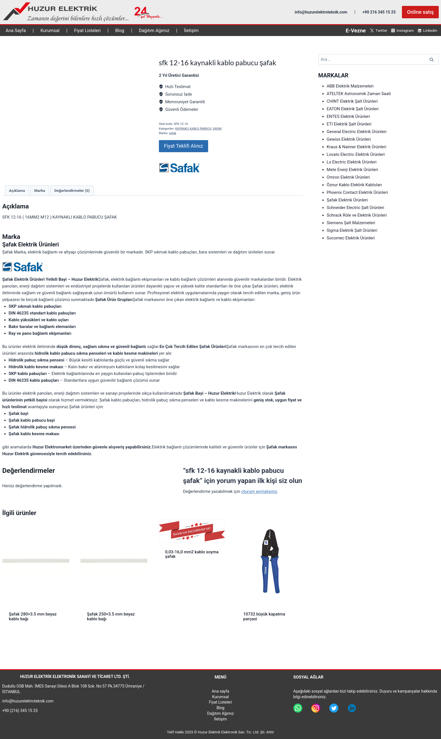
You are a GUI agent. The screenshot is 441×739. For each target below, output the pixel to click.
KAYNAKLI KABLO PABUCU (193, 129)
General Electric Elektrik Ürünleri (356, 131)
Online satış (420, 12)
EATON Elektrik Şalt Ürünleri (353, 108)
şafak (172, 133)
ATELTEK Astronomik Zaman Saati (359, 93)
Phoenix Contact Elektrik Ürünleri (357, 192)
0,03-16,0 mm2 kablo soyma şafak (192, 554)
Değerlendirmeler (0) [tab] (72, 190)
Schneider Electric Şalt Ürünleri (355, 207)
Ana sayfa (220, 691)
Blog (119, 30)
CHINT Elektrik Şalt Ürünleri (352, 101)
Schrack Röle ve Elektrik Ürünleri (357, 215)
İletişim (191, 30)
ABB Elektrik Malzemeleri (350, 86)
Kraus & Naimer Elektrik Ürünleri (356, 146)
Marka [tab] (39, 190)
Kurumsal (50, 30)
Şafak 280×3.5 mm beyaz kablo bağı (33, 616)
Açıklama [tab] (17, 190)
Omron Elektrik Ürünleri (348, 177)
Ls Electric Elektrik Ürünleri (352, 162)
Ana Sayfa (16, 30)
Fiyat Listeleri (87, 30)
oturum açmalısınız (259, 491)
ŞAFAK (217, 129)
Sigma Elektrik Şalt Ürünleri (352, 230)
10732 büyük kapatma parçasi (264, 616)
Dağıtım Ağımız (154, 30)
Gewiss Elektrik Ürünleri (349, 139)
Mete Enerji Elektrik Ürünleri (352, 169)
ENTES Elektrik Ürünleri (348, 116)
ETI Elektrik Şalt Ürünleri (349, 124)
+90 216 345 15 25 (379, 12)
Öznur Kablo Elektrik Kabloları (354, 184)
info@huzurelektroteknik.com (321, 12)
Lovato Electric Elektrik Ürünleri (356, 154)
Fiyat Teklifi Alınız (183, 146)
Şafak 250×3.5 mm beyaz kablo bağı (111, 616)
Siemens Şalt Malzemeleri (351, 222)
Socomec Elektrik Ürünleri (351, 238)
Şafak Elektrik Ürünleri (347, 200)
